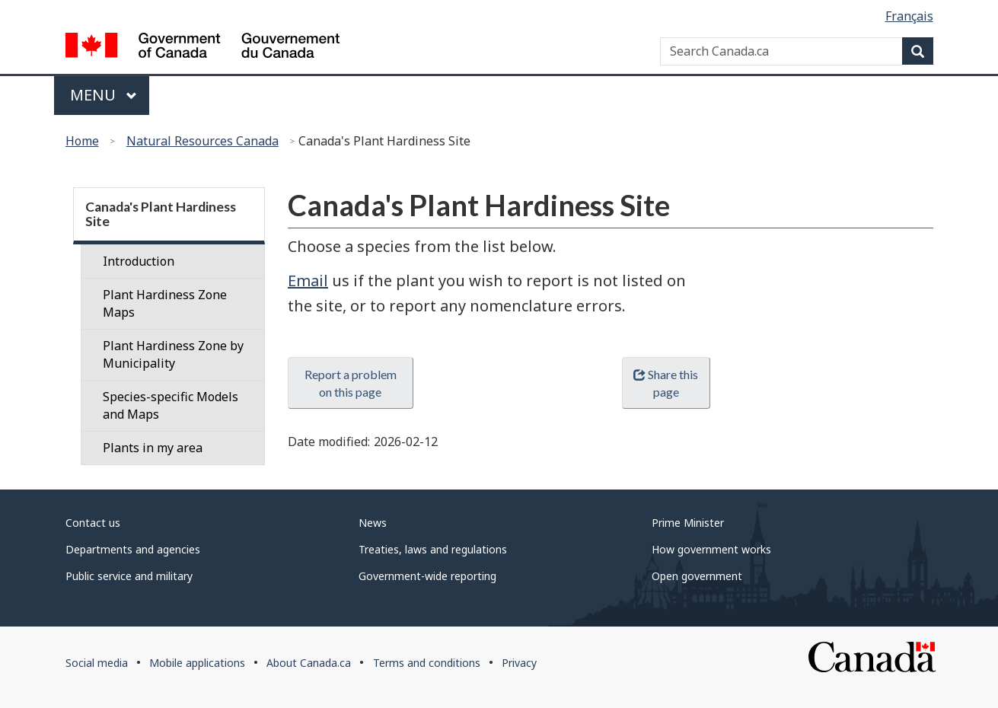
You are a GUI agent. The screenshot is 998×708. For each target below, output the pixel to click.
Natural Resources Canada (202, 140)
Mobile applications (197, 662)
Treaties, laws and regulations (433, 549)
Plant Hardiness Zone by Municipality (173, 354)
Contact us (92, 522)
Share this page (665, 383)
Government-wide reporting (427, 576)
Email (308, 280)
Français (909, 16)
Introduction (138, 261)
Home (82, 140)
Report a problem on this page (351, 383)
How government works (711, 549)
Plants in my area (152, 447)
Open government (697, 576)
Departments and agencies (132, 549)
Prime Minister (688, 522)
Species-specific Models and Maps (170, 405)
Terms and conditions (426, 662)
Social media (96, 662)
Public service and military (129, 576)
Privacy (519, 662)
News (373, 522)
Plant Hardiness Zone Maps (165, 303)
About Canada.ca (308, 662)
